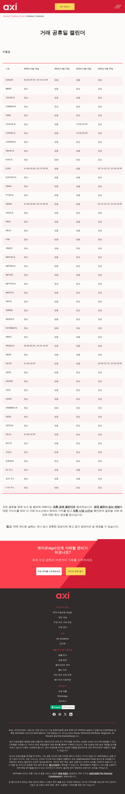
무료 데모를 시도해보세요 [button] (49, 571)
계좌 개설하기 (65, 7)
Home (6, 16)
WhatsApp (63, 696)
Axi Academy (62, 638)
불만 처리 (62, 670)
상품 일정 (62, 660)
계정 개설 (62, 617)
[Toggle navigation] (118, 6)
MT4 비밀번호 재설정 (62, 612)
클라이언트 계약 (62, 665)
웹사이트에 (54, 765)
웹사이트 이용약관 (62, 679)
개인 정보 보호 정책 (62, 675)
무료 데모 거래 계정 (62, 622)
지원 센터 (62, 627)
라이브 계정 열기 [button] (75, 571)
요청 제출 (62, 691)
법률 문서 (62, 655)
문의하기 (63, 701)
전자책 (63, 643)
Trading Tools (17, 16)
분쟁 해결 (62, 773)
